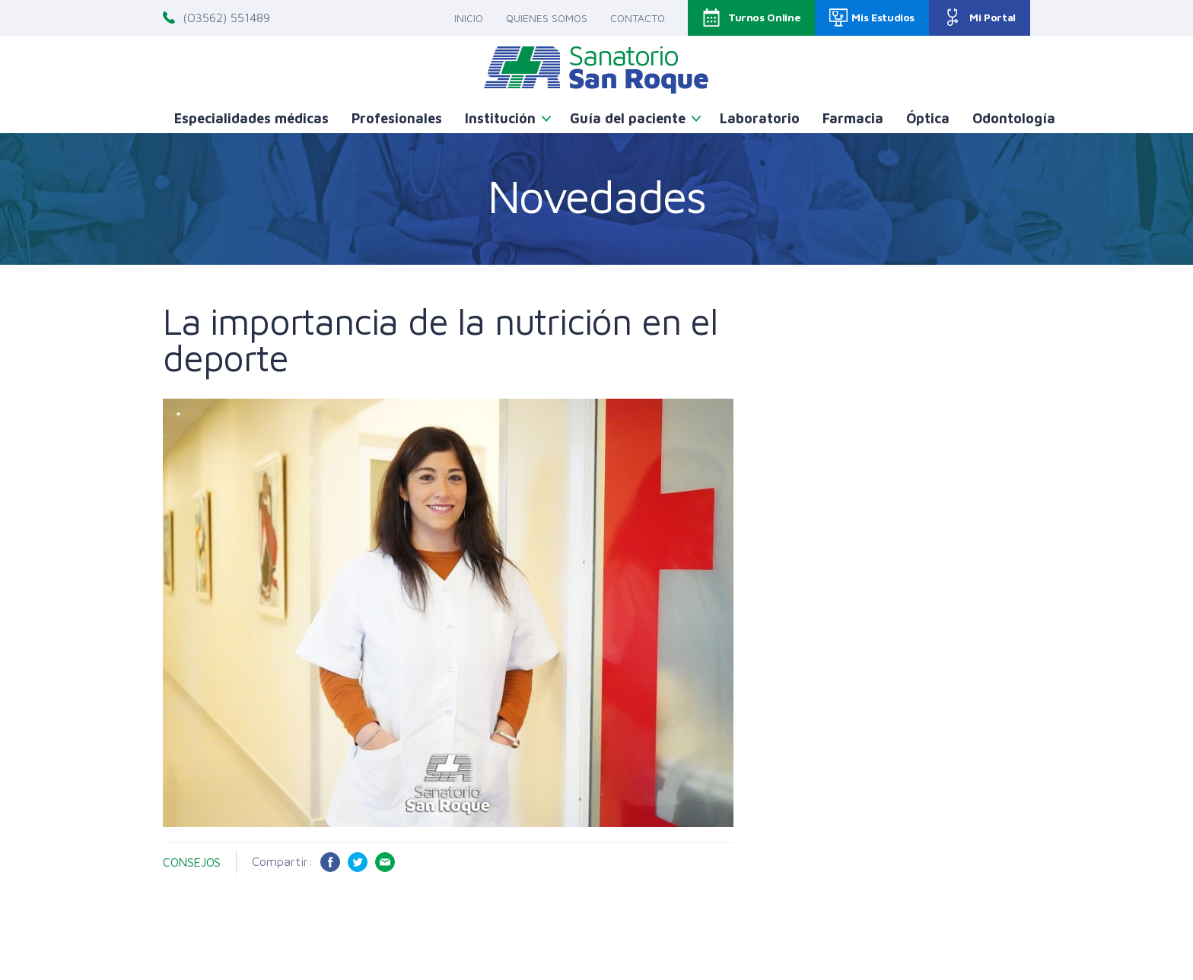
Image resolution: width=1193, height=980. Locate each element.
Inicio (468, 17)
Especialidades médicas (251, 118)
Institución (500, 118)
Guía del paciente (628, 118)
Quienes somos (546, 17)
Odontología (1013, 118)
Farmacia (852, 118)
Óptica (928, 118)
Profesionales (397, 118)
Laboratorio (760, 118)
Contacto (637, 17)
